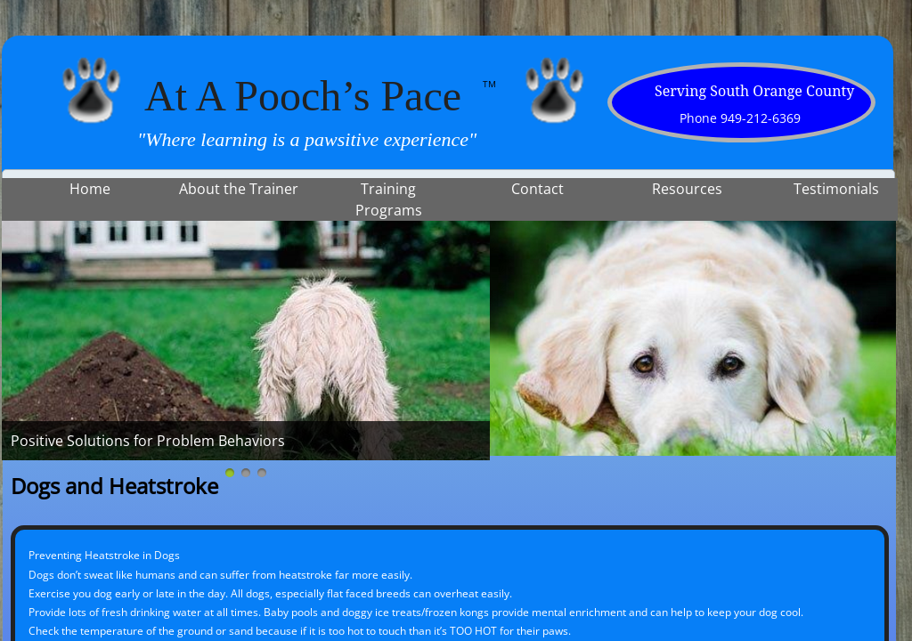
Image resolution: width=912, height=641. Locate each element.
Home (89, 189)
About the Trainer (238, 189)
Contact (537, 189)
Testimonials (836, 189)
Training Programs (388, 199)
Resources (687, 189)
